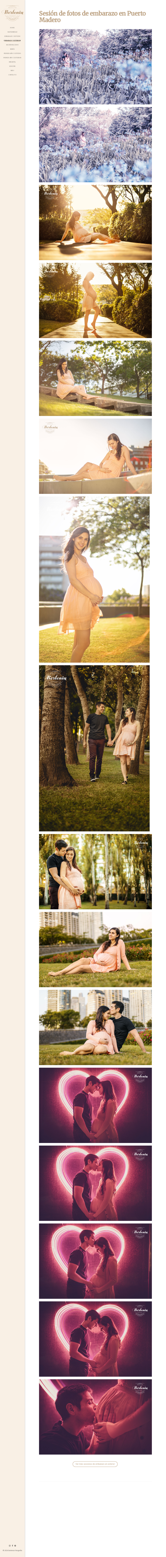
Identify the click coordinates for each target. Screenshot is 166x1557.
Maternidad (12, 32)
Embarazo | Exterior (12, 40)
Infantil (12, 62)
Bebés (12, 49)
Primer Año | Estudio (12, 53)
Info (12, 70)
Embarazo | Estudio (12, 36)
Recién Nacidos (12, 45)
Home (12, 28)
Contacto (12, 75)
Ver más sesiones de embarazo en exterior (95, 1464)
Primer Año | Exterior (12, 58)
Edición (12, 66)
